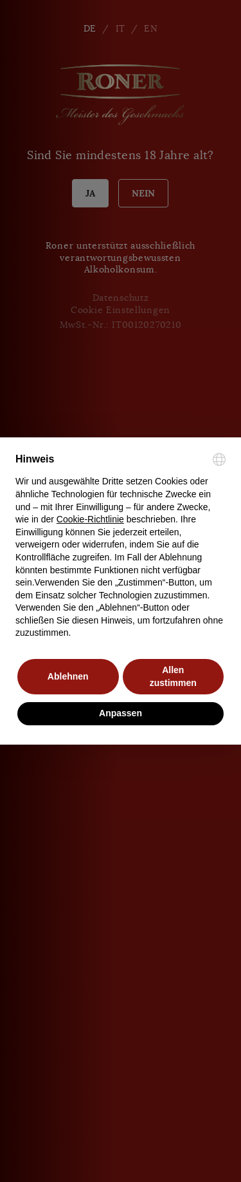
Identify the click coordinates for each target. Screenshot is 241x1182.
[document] (120, 546)
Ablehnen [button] (68, 676)
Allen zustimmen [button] (173, 676)
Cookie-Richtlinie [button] (90, 519)
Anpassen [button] (120, 713)
